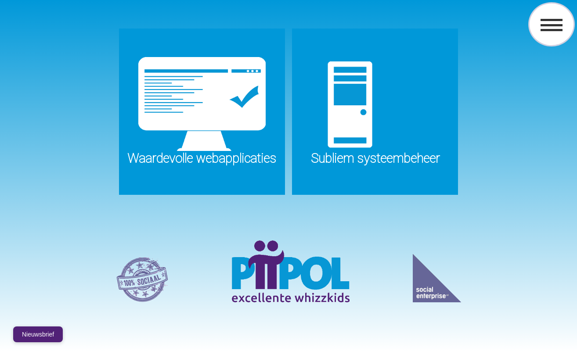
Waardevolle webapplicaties (201, 158)
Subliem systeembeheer (375, 158)
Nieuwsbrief (38, 334)
